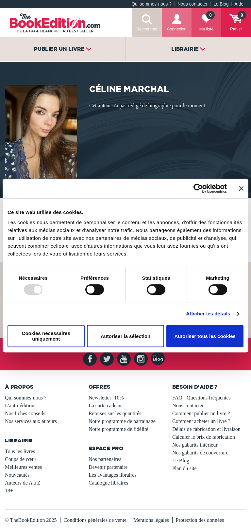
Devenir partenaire (108, 467)
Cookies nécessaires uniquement (46, 336)
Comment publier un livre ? (201, 413)
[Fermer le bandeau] (241, 188)
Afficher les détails (208, 313)
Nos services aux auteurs (31, 421)
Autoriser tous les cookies (205, 336)
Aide (239, 4)
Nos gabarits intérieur (195, 445)
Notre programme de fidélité (118, 429)
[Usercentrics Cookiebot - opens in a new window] (198, 188)
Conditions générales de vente (95, 520)
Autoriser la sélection (126, 336)
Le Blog (220, 4)
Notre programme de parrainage (122, 421)
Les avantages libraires (113, 475)
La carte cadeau (105, 405)
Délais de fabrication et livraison (206, 429)
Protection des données (200, 520)
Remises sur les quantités (115, 413)
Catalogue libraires (108, 483)
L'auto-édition (19, 405)
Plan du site (184, 468)
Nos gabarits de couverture (200, 452)
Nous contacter (192, 4)
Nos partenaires (105, 459)
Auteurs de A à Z (22, 483)
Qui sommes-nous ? (151, 4)
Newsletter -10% (106, 397)
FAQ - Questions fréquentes (201, 397)
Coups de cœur (20, 459)
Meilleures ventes (23, 467)
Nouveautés (17, 475)
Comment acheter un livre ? (201, 421)
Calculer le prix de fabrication (203, 437)
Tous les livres (20, 451)
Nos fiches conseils (25, 413)
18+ (9, 490)
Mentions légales (151, 520)
